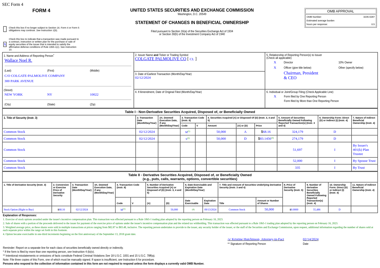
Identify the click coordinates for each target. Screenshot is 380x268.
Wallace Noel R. (18, 60)
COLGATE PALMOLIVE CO (160, 59)
